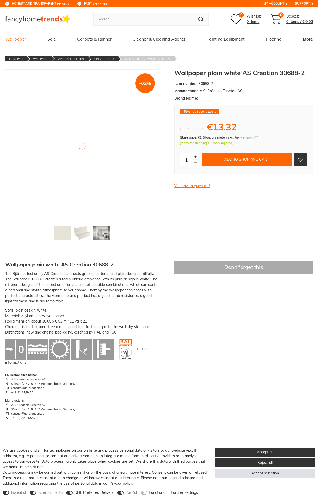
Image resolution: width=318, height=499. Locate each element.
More (308, 39)
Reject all (265, 462)
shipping (95, 3)
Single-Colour (104, 59)
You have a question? (192, 185)
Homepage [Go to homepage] (16, 59)
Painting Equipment (226, 39)
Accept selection (265, 473)
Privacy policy (121, 483)
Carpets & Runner (94, 39)
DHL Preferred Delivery (94, 492)
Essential (18, 492)
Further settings (184, 492)
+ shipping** (249, 137)
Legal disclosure (181, 477)
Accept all (265, 452)
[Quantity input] (186, 159)
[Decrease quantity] (195, 162)
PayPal (131, 492)
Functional (157, 492)
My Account (273, 3)
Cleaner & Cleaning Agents (159, 39)
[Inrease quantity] (195, 157)
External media (50, 492)
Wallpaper (15, 39)
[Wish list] (246, 19)
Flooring (274, 39)
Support (302, 3)
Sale (51, 39)
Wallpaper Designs (71, 59)
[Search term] (143, 19)
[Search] (201, 19)
